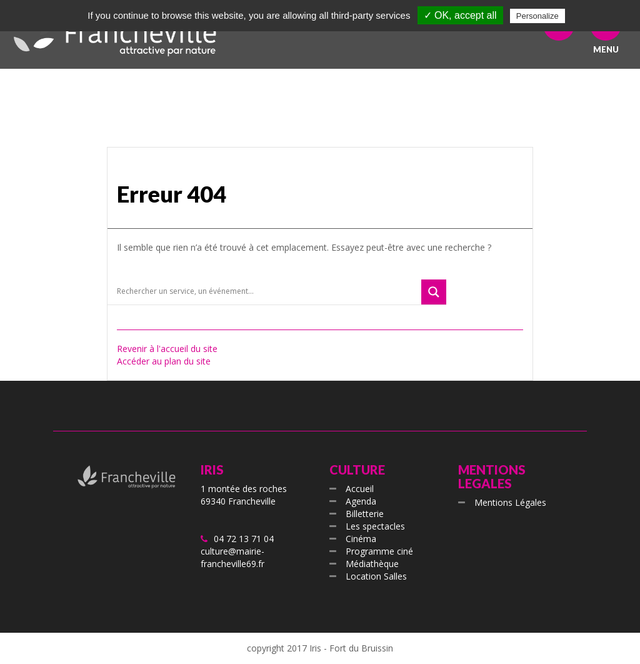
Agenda (361, 501)
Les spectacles (375, 526)
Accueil (360, 489)
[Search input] (267, 291)
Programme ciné (379, 551)
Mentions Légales (510, 502)
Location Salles (376, 576)
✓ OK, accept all (460, 15)
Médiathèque (372, 564)
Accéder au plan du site (164, 361)
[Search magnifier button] (433, 291)
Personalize (537, 16)
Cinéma (361, 539)
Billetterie (365, 514)
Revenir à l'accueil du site (167, 349)
